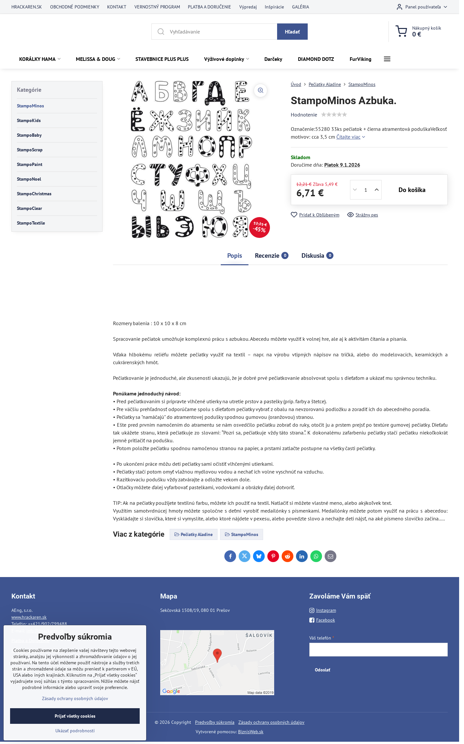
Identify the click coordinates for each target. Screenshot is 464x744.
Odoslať (322, 670)
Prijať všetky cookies (75, 723)
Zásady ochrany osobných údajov (271, 722)
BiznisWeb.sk (250, 732)
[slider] (334, 114)
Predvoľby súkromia (214, 722)
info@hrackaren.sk (45, 631)
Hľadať (292, 31)
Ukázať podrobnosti (75, 738)
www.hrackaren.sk (29, 617)
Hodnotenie (304, 114)
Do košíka (412, 190)
